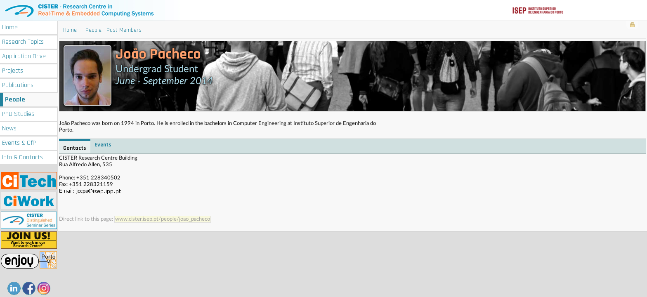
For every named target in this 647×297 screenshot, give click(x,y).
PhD (18, 114)
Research (23, 42)
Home (10, 27)
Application (24, 56)
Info (22, 157)
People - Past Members (113, 30)
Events (19, 143)
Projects (12, 70)
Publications (17, 85)
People (15, 99)
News (9, 128)
